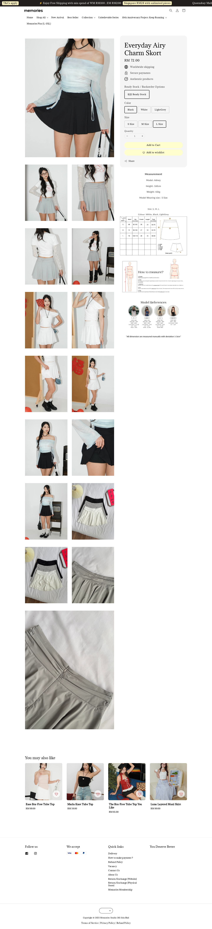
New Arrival (57, 17)
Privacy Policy (107, 923)
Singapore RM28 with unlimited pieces (150, 3)
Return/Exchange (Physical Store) (122, 884)
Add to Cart (153, 145)
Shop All (41, 17)
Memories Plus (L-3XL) (39, 23)
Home (30, 17)
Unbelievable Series (108, 17)
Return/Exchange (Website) (122, 879)
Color (127, 103)
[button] (171, 10)
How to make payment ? (120, 857)
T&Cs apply (13, 3)
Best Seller (72, 17)
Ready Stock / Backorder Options (144, 86)
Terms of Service (89, 923)
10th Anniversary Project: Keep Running (143, 17)
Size (126, 117)
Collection (87, 17)
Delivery (112, 853)
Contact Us (114, 870)
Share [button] (129, 161)
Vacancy (112, 866)
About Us (113, 874)
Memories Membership (120, 889)
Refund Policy (115, 862)
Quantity (128, 131)
